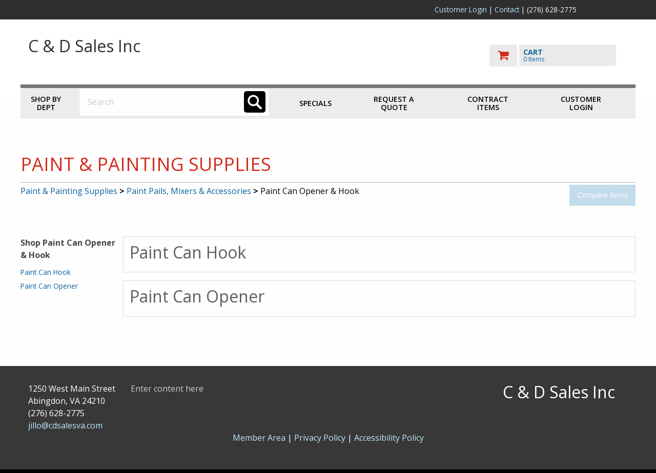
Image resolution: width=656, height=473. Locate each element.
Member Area (259, 437)
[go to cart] (558, 56)
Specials (315, 103)
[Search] (254, 102)
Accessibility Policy (389, 437)
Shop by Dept (46, 103)
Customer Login (461, 9)
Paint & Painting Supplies (68, 191)
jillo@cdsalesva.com (65, 425)
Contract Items (487, 103)
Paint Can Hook (45, 272)
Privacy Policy (320, 437)
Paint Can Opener (49, 286)
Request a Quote (394, 103)
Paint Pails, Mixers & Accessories (189, 191)
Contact (507, 9)
